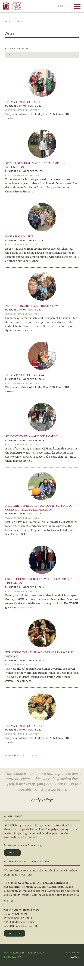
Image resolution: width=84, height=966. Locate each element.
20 (37, 755)
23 (52, 755)
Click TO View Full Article (22, 110)
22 (47, 755)
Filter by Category (17, 48)
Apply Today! (42, 800)
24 (57, 755)
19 (32, 755)
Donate (12, 853)
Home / (10, 21)
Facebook (74, 956)
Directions (14, 933)
